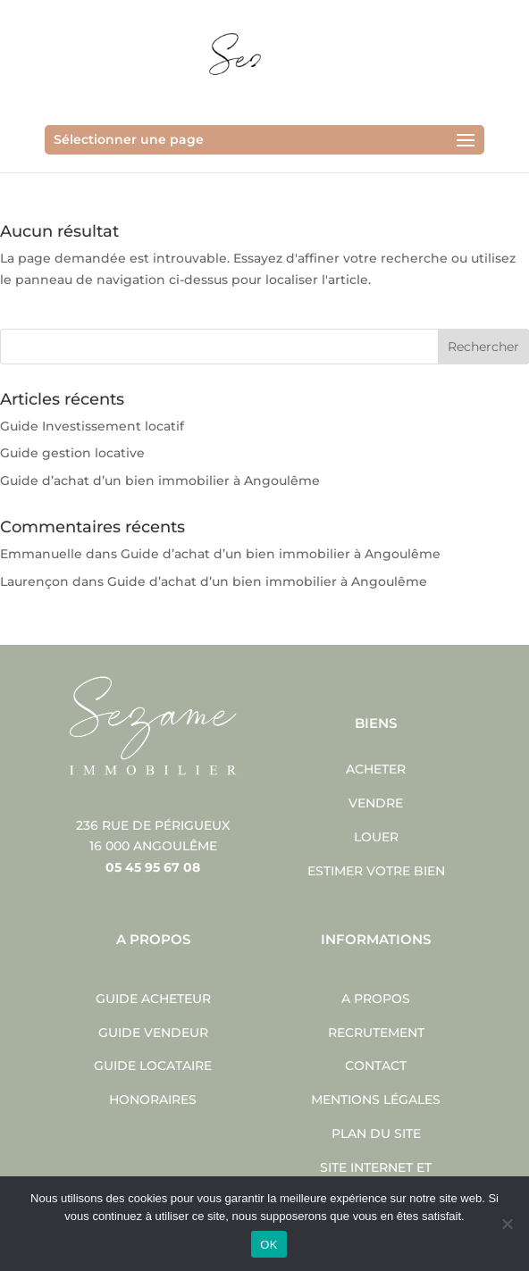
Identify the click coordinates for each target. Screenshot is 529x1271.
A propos (375, 999)
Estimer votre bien (376, 871)
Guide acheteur (153, 999)
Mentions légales (376, 1099)
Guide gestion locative (72, 453)
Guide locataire (153, 1066)
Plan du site (376, 1133)
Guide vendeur (153, 1032)
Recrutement (376, 1032)
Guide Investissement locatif (92, 426)
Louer (376, 837)
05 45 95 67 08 (152, 867)
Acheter (376, 769)
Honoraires (153, 1099)
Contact (376, 1066)
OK (268, 1244)
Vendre (375, 803)
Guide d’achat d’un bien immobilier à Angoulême (160, 480)
